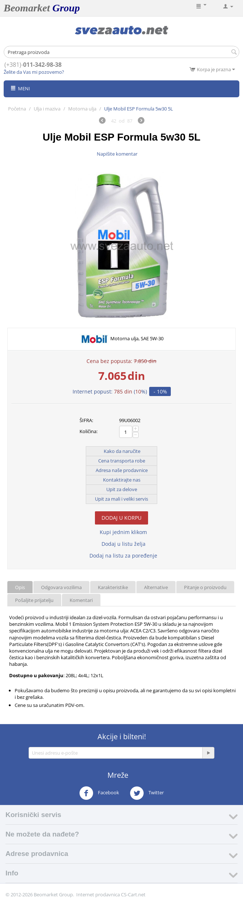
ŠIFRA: (86, 420)
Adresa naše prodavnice (122, 470)
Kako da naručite (122, 451)
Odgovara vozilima (61, 587)
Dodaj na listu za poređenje (123, 555)
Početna (17, 108)
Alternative (156, 587)
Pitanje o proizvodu (205, 587)
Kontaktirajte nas (121, 479)
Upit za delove (121, 489)
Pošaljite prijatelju (34, 600)
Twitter (147, 793)
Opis (20, 587)
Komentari (81, 600)
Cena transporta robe (121, 460)
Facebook (99, 793)
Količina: (88, 431)
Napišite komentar (117, 153)
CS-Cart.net (133, 894)
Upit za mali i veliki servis (121, 499)
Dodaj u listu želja (124, 543)
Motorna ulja (82, 108)
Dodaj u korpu (121, 517)
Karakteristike (113, 587)
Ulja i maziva (47, 108)
